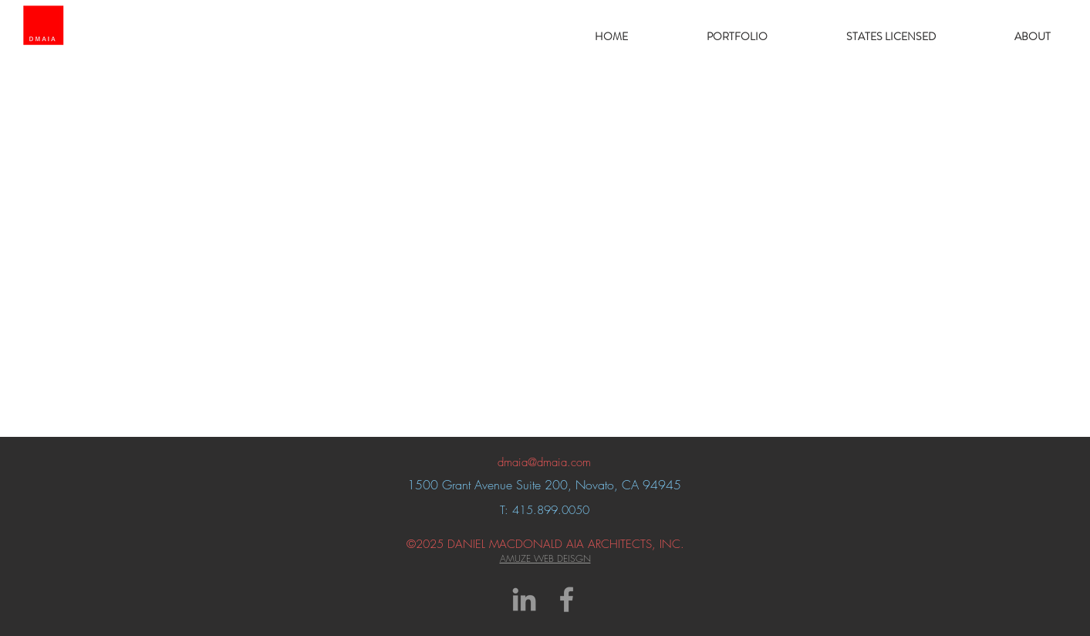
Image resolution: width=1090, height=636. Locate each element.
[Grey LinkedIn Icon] (524, 599)
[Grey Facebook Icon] (566, 599)
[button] (737, 36)
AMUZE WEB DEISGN (545, 558)
